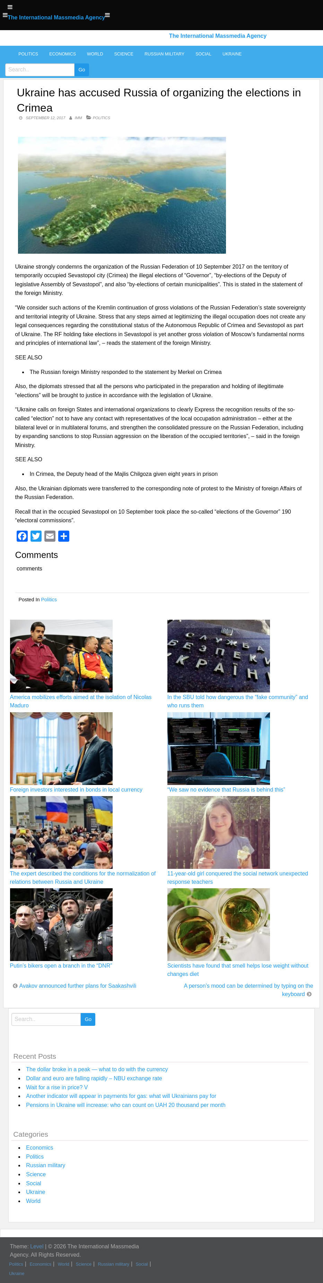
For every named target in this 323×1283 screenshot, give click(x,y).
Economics (62, 54)
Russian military (164, 54)
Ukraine (232, 54)
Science (123, 54)
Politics (28, 54)
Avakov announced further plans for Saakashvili (78, 986)
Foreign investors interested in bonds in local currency (76, 790)
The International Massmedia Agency (56, 17)
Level (36, 1246)
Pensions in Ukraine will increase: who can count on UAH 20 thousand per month (125, 1105)
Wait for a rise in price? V (57, 1087)
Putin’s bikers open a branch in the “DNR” (61, 966)
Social (203, 54)
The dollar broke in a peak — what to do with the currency (97, 1069)
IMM (78, 118)
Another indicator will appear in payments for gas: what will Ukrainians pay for (121, 1096)
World (95, 54)
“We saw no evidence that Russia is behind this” (226, 790)
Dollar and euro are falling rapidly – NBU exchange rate (94, 1078)
